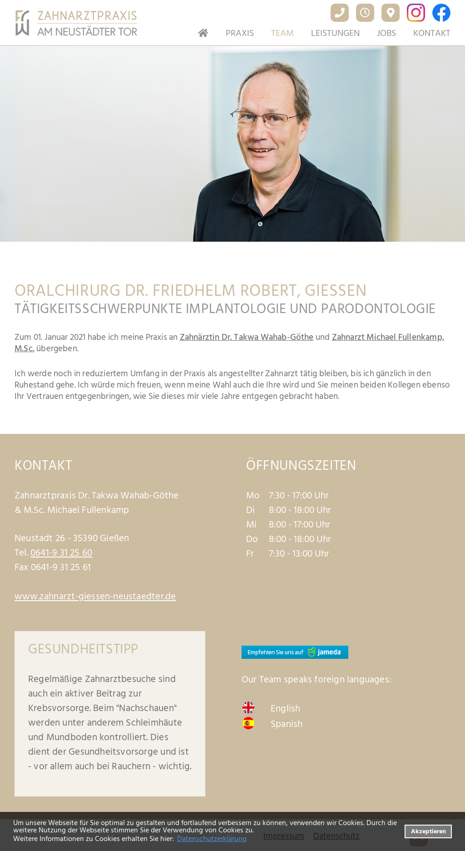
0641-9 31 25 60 (61, 553)
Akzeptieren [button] (428, 831)
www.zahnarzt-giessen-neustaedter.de (95, 596)
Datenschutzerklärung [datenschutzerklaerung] (212, 839)
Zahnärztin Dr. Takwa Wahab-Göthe (247, 337)
